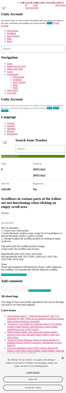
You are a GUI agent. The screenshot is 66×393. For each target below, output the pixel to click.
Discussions (12, 30)
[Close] (63, 358)
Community (49, 2)
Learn (41, 2)
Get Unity (63, 3)
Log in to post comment (42, 291)
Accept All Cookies (33, 387)
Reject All (33, 379)
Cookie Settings (33, 372)
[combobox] (33, 48)
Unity (22, 2)
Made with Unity (36, 5)
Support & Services (16, 66)
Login (49, 23)
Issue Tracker (13, 36)
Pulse (9, 41)
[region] (33, 373)
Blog (9, 38)
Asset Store (12, 90)
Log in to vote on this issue (14, 274)
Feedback (11, 33)
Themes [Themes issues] (5, 213)
